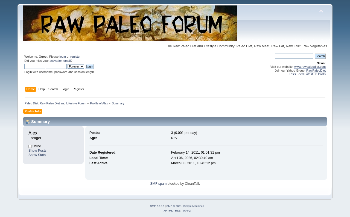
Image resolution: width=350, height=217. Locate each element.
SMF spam (158, 184)
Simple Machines (193, 205)
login (62, 56)
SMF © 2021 (174, 205)
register (75, 56)
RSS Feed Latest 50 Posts (308, 74)
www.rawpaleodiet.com (310, 66)
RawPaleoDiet (316, 70)
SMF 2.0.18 (157, 205)
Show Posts (37, 151)
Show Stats (37, 155)
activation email (60, 60)
